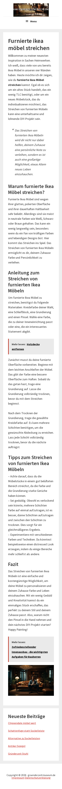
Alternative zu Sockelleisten (24, 738)
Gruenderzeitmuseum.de (31, 10)
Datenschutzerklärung (38, 777)
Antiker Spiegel (16, 746)
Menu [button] (33, 21)
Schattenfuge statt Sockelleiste (26, 730)
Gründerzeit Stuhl (18, 753)
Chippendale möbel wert (22, 723)
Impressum (18, 777)
